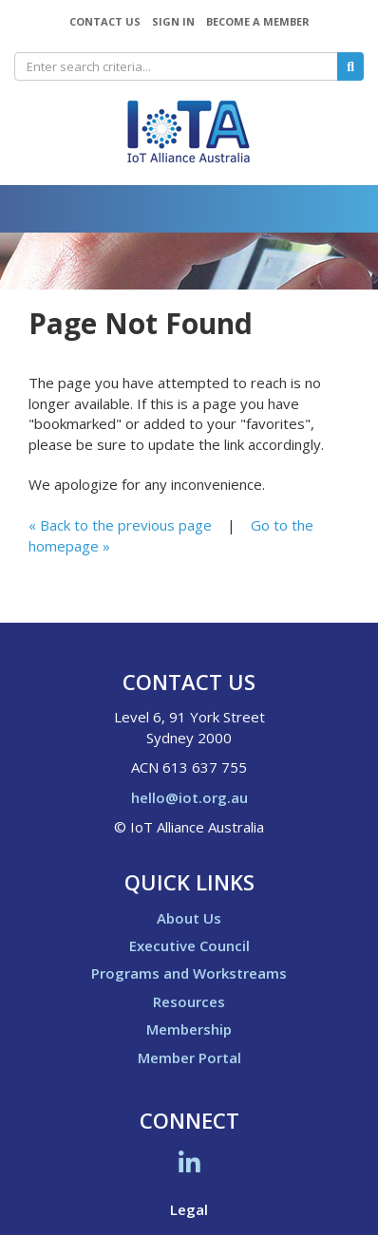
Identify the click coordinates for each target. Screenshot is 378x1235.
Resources (189, 1001)
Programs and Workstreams (189, 973)
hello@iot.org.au (189, 797)
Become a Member (258, 21)
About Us (189, 917)
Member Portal (189, 1057)
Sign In (173, 21)
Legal (189, 1209)
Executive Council (189, 945)
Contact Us (105, 21)
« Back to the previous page (120, 524)
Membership (189, 1029)
